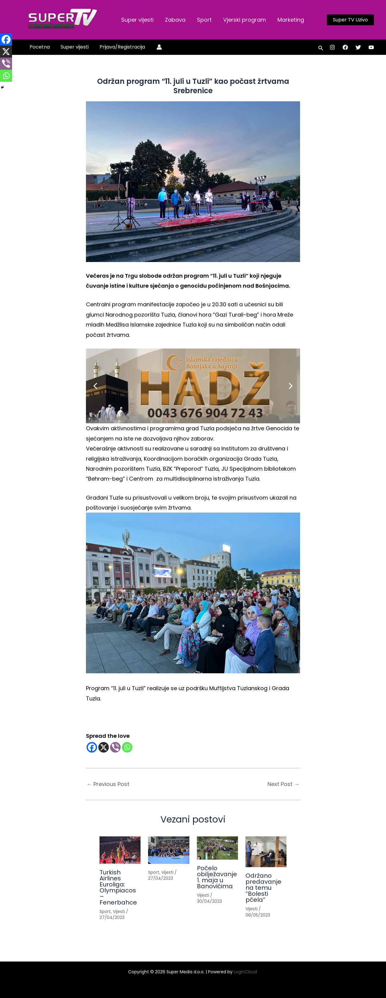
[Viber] (115, 747)
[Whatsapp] (127, 747)
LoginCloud (246, 972)
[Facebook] (345, 47)
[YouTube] (371, 47)
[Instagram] (332, 47)
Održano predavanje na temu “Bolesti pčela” (263, 887)
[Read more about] (168, 850)
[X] (103, 747)
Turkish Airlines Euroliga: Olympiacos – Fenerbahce (118, 887)
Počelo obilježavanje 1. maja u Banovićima (217, 877)
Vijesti (119, 911)
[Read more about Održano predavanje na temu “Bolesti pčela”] (265, 851)
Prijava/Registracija (119, 46)
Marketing (288, 20)
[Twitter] (358, 47)
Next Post (283, 784)
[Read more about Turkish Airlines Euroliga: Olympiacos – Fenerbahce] (120, 850)
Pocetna (39, 46)
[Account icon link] (155, 47)
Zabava (174, 20)
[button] (350, 19)
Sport (202, 20)
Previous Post (108, 784)
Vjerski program (242, 20)
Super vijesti (137, 20)
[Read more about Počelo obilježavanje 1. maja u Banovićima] (217, 848)
